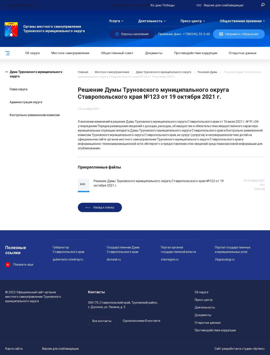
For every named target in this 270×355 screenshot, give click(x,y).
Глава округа (18, 89)
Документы (153, 53)
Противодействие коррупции (195, 53)
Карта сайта (14, 348)
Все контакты (101, 321)
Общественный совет (117, 53)
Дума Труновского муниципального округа (163, 72)
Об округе (32, 53)
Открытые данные (208, 322)
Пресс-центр (191, 21)
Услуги (114, 21)
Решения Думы (207, 72)
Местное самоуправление (70, 53)
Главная (83, 72)
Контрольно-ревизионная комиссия (35, 115)
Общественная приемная (241, 21)
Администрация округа (26, 102)
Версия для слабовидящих (60, 348)
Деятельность (150, 21)
